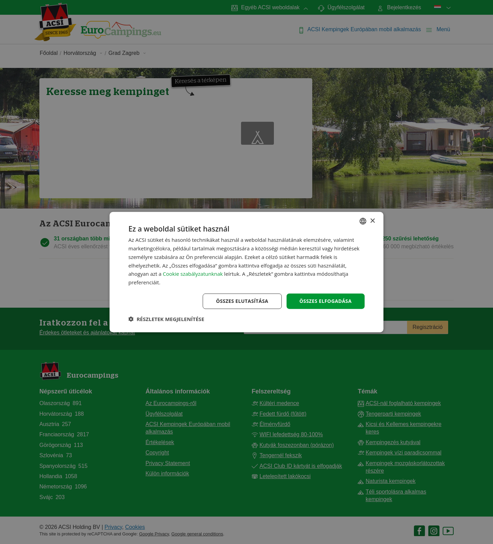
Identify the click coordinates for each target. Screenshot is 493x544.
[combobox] (362, 221)
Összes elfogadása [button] (326, 301)
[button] (166, 319)
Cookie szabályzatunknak (193, 273)
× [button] (372, 220)
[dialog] (246, 272)
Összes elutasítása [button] (242, 301)
